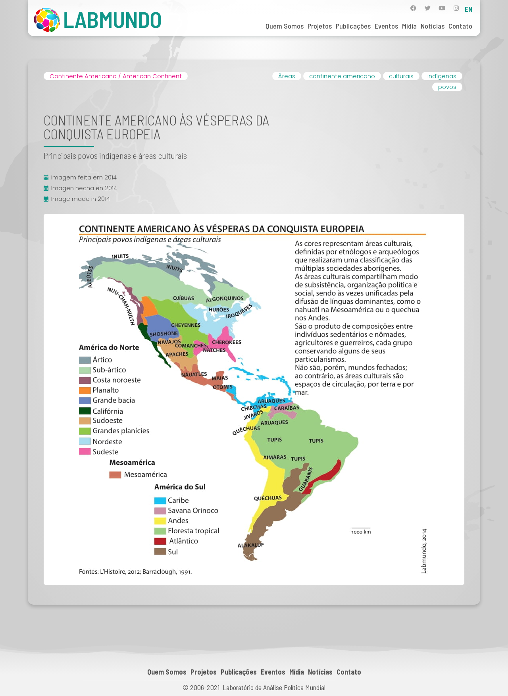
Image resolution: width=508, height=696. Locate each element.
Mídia (409, 25)
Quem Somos (285, 25)
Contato (460, 25)
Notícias (432, 25)
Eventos (386, 25)
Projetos (320, 25)
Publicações (353, 25)
